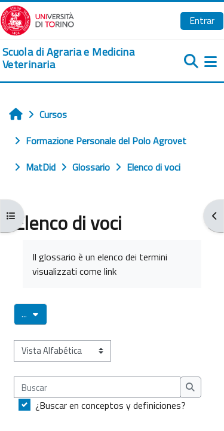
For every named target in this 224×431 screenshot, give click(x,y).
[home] (74, 58)
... (34, 313)
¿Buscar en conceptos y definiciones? (110, 405)
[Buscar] (97, 387)
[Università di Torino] (37, 19)
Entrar (201, 20)
